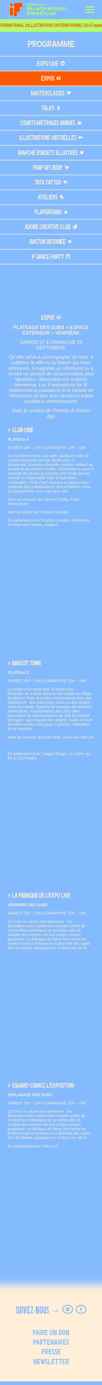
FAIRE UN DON (51, 1332)
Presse (51, 1351)
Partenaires (51, 1342)
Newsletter (51, 1361)
